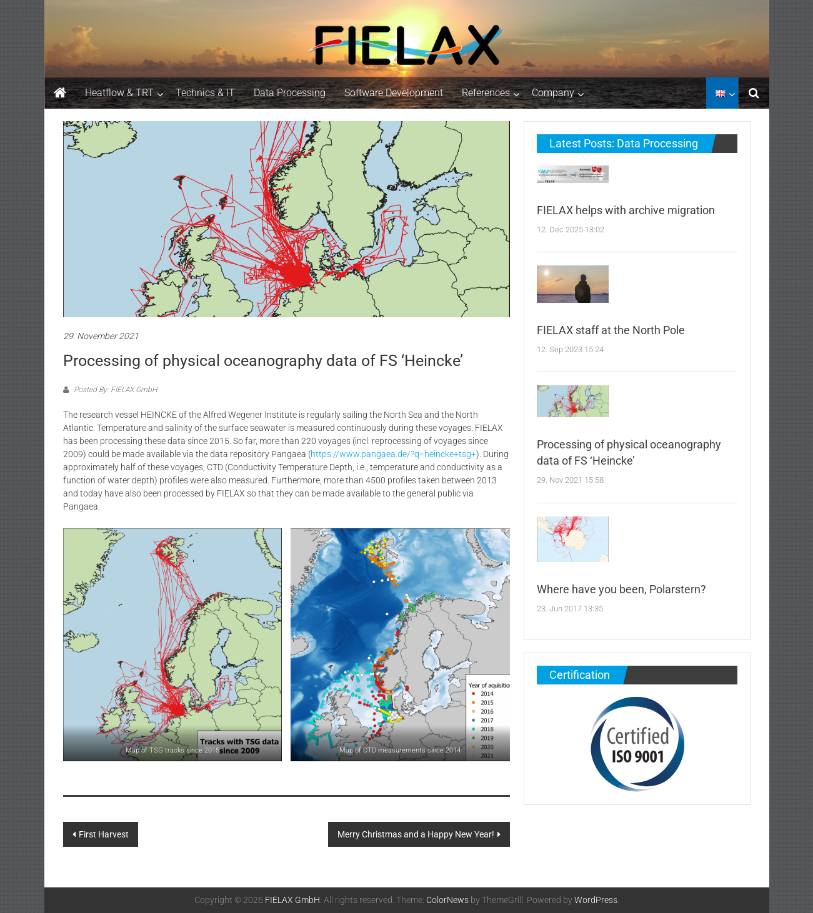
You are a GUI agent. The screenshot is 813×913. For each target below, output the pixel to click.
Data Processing (290, 93)
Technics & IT (205, 93)
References (486, 93)
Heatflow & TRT (119, 93)
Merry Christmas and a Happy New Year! (415, 834)
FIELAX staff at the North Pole (611, 330)
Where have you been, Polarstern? (621, 589)
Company (553, 93)
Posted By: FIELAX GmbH (114, 389)
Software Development (393, 93)
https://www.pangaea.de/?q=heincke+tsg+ (393, 454)
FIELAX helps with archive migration (626, 210)
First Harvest (104, 834)
